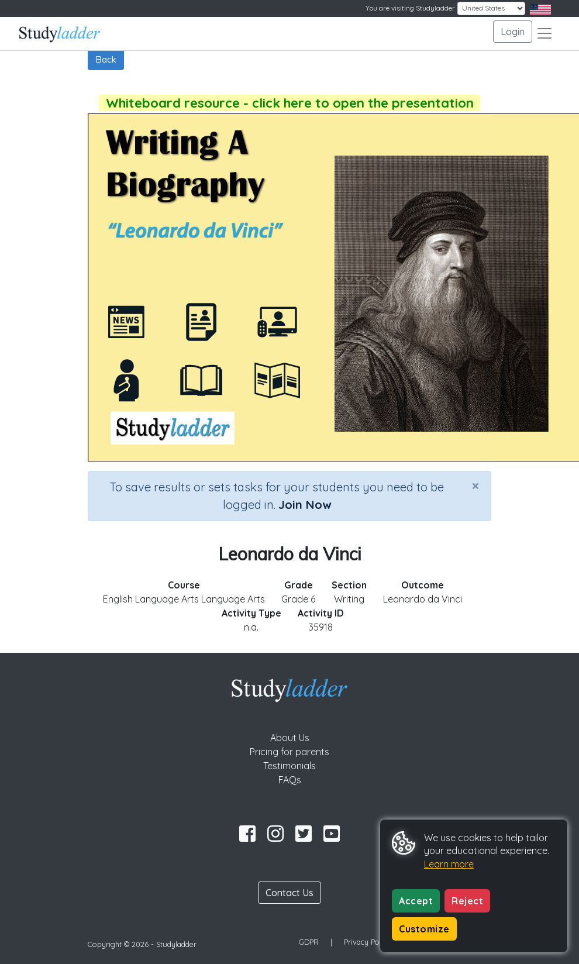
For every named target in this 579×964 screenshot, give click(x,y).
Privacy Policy (367, 941)
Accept (416, 901)
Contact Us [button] (289, 892)
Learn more (449, 864)
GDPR (309, 941)
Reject (467, 901)
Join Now (304, 504)
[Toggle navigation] (544, 33)
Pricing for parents (289, 752)
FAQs (289, 780)
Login (513, 31)
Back (105, 59)
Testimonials (289, 766)
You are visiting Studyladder (410, 8)
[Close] (475, 485)
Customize (424, 929)
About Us (289, 737)
